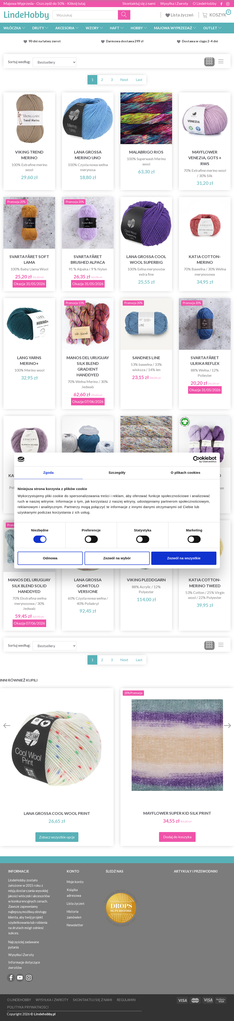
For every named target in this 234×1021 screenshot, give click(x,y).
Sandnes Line (146, 357)
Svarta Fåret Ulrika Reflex (204, 360)
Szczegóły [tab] (117, 472)
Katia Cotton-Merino (205, 259)
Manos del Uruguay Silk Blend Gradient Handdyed (87, 366)
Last (139, 79)
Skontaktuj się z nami (138, 3)
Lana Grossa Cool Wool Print (57, 813)
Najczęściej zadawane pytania (23, 944)
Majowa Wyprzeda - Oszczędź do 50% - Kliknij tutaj (44, 3)
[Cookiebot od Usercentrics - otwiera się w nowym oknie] (196, 459)
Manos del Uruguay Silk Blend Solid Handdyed (29, 585)
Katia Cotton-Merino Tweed (205, 582)
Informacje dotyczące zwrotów (24, 965)
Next (124, 79)
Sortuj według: (19, 61)
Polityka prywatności (28, 1007)
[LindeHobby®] (26, 14)
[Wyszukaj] (124, 15)
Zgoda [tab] (48, 472)
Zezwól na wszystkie (184, 558)
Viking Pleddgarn (146, 579)
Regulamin (126, 1000)
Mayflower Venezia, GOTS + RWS (204, 158)
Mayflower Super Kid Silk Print (177, 813)
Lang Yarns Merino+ (29, 360)
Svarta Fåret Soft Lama (29, 259)
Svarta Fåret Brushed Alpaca (88, 259)
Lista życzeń (179, 14)
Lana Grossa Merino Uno (87, 155)
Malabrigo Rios (146, 152)
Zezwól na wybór (117, 558)
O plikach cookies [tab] (185, 472)
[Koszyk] (216, 14)
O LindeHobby (204, 3)
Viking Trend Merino (29, 155)
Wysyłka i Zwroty (174, 3)
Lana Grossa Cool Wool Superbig (146, 259)
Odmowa (50, 558)
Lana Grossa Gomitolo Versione (87, 585)
